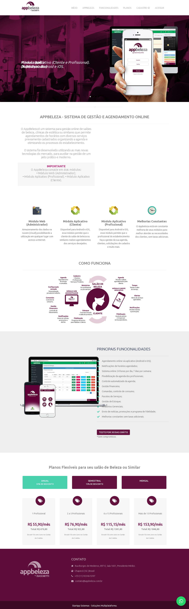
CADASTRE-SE (143, 8)
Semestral (94, 482)
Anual (45, 482)
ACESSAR (159, 8)
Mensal (144, 482)
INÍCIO (74, 8)
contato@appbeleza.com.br (88, 583)
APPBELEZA (88, 8)
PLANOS (127, 8)
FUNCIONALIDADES (108, 8)
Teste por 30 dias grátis (115, 432)
